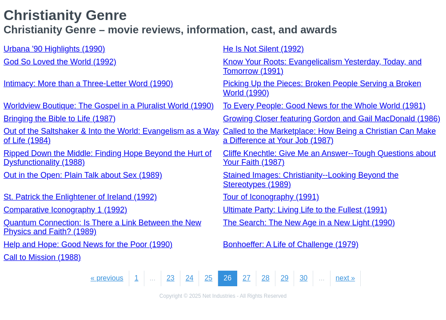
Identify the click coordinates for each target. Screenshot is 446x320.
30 (303, 278)
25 (208, 278)
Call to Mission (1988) (42, 257)
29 (285, 278)
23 (171, 278)
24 (190, 278)
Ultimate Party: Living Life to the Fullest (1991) (305, 209)
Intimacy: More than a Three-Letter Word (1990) (88, 83)
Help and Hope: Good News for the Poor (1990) (88, 244)
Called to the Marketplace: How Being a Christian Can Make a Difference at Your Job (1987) (329, 136)
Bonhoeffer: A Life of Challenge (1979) (290, 244)
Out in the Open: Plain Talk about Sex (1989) (83, 175)
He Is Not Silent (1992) (263, 48)
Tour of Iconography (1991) (271, 196)
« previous (107, 278)
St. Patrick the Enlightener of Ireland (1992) (80, 196)
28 (266, 278)
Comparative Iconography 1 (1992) (65, 209)
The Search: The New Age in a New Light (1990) (309, 222)
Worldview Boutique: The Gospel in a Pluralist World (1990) (109, 105)
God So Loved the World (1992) (60, 61)
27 (247, 278)
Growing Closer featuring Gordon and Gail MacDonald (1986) (331, 118)
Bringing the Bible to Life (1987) (59, 118)
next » (345, 278)
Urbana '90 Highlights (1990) (54, 48)
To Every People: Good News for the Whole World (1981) (324, 105)
